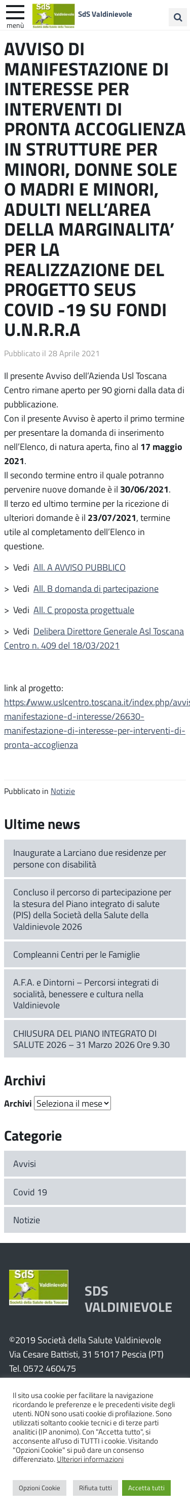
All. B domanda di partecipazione (96, 588)
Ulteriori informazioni (90, 1459)
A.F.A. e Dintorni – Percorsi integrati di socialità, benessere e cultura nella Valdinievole (86, 993)
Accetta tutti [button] (146, 1487)
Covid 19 (30, 1192)
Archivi (18, 1103)
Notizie (63, 791)
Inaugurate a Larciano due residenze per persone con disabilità (89, 858)
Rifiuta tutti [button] (95, 1487)
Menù (15, 25)
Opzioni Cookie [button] (39, 1487)
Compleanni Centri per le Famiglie (76, 954)
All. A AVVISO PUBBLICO (79, 567)
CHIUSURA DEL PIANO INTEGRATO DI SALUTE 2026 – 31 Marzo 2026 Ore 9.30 (91, 1039)
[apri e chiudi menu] (15, 11)
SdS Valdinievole (105, 13)
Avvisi (24, 1163)
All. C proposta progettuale (83, 609)
